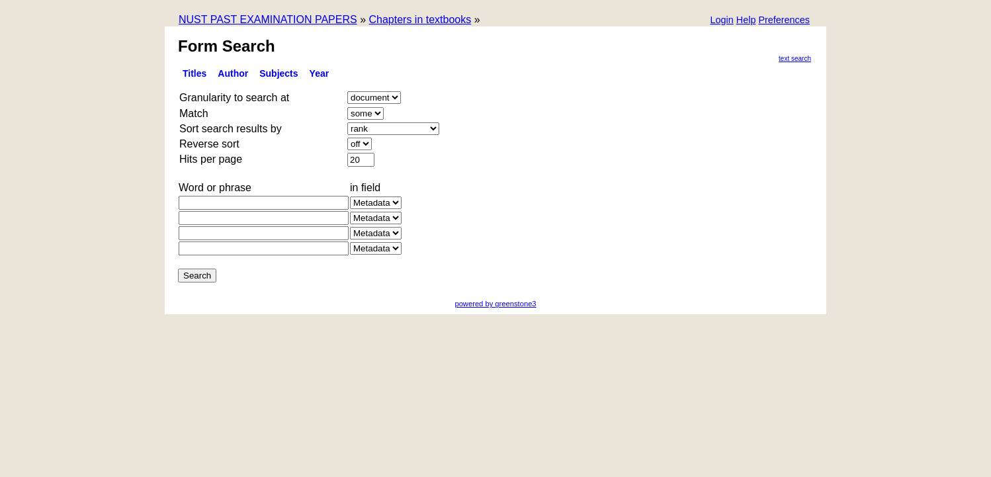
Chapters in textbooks (419, 19)
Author (233, 73)
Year (319, 73)
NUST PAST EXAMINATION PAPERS (268, 19)
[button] (784, 21)
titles (194, 73)
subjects (278, 73)
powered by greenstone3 (495, 304)
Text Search (795, 58)
